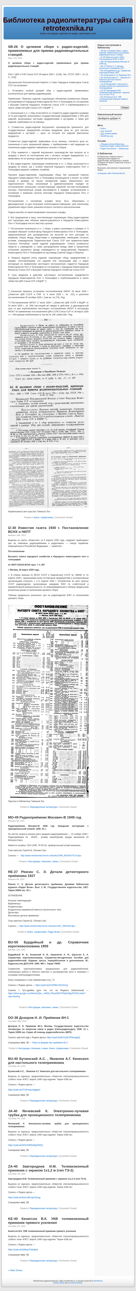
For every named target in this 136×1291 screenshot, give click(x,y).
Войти (103, 129)
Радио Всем (54, 932)
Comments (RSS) (75, 1283)
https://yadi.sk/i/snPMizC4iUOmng (51, 985)
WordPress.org (107, 136)
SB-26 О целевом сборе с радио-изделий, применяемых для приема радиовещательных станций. (48, 50)
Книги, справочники (43, 517)
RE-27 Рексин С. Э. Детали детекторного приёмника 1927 (111, 67)
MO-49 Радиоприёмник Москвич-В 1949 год (44, 817)
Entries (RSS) (58, 1283)
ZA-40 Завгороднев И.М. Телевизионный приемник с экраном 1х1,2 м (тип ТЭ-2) (48, 1168)
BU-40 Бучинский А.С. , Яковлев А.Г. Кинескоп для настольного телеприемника (48, 1061)
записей (106, 131)
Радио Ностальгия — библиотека (114, 149)
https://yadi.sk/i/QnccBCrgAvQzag (24, 1197)
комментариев (109, 134)
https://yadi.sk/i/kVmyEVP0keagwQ (63, 1037)
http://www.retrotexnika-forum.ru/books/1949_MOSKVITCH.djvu (51, 855)
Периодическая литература (43, 807)
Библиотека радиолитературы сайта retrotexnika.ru (68, 24)
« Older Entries (15, 1270)
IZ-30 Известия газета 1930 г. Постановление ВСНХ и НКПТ (112, 58)
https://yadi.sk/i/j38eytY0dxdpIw (23, 1249)
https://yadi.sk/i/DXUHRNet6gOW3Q (25, 1145)
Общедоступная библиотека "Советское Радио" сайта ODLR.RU (114, 145)
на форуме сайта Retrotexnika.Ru (111, 173)
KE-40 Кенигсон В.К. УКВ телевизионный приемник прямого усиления (48, 1221)
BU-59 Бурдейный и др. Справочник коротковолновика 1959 (114, 72)
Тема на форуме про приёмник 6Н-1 (50, 1042)
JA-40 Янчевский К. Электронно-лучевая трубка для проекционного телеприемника (48, 1113)
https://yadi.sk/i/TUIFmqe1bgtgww (24, 1090)
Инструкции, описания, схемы (43, 861)
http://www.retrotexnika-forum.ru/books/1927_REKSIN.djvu (47, 926)
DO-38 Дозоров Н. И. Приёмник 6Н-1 (38, 1018)
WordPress (98, 1281)
